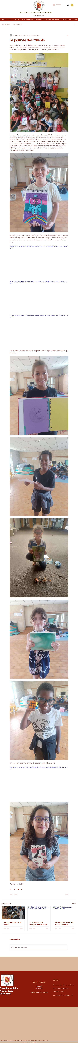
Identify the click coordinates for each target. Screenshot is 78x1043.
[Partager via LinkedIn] (18, 889)
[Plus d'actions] (67, 35)
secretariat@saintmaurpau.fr (63, 995)
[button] (72, 4)
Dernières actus (17, 24)
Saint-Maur (5, 993)
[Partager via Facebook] (10, 889)
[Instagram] (68, 5)
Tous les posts (6, 24)
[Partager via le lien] (22, 889)
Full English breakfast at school (12, 923)
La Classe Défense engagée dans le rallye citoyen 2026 (38, 923)
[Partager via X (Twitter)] (14, 889)
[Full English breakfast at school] (13, 912)
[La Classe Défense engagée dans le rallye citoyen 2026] (39, 912)
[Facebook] (65, 5)
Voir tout (74, 903)
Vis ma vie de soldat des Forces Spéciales (64, 923)
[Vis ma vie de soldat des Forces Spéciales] (64, 912)
